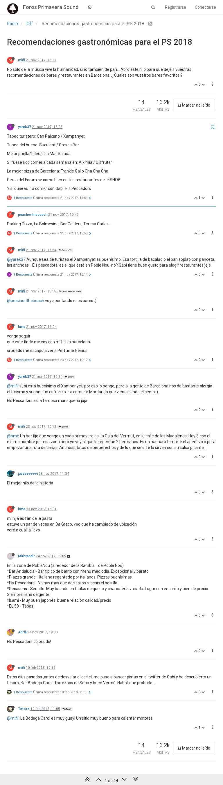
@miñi (69, 377)
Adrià (22, 632)
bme (21, 327)
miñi (21, 60)
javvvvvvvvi (28, 474)
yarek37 (24, 127)
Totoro (24, 709)
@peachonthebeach (70, 291)
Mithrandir (26, 556)
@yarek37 (65, 250)
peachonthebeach (32, 215)
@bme (63, 426)
